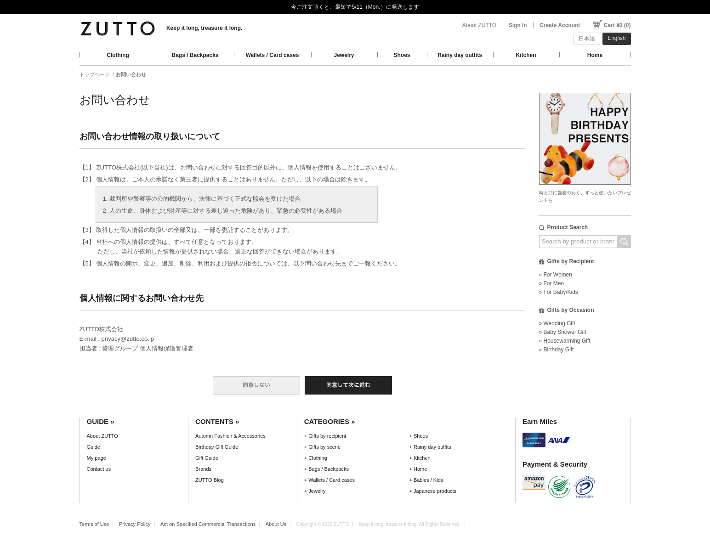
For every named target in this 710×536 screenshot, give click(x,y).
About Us (276, 524)
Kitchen (526, 55)
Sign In (518, 25)
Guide (93, 447)
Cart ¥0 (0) (617, 25)
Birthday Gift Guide (216, 447)
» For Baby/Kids (558, 292)
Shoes (401, 55)
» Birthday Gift (556, 349)
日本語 (587, 38)
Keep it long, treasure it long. (204, 28)
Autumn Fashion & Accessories (230, 436)
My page (96, 458)
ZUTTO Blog (209, 480)
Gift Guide (206, 458)
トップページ (95, 74)
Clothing (118, 55)
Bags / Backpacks (194, 55)
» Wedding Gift (557, 323)
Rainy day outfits (459, 55)
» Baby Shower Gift (562, 332)
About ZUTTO (479, 25)
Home (594, 55)
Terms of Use (94, 524)
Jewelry (344, 55)
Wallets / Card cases (272, 55)
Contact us (99, 469)
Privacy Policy (135, 524)
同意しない (256, 385)
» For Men (551, 283)
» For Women (555, 274)
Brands (203, 469)
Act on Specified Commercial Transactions (208, 524)
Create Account (560, 25)
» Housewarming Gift (565, 341)
